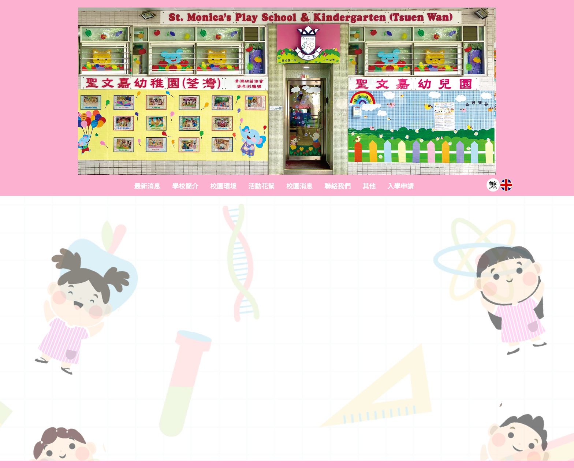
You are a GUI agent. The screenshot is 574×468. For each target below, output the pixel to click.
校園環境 (223, 186)
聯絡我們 (337, 186)
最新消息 (147, 186)
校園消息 (299, 186)
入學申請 (400, 186)
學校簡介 (185, 186)
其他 (369, 186)
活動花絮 (261, 186)
